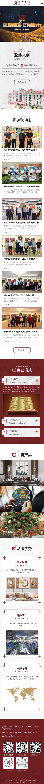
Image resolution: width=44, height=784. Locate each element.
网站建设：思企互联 (29, 782)
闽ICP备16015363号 (16, 782)
